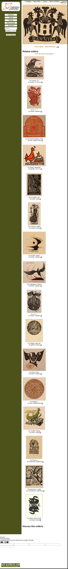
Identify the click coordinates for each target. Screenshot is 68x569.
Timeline (45, 1)
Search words (11, 23)
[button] (8, 31)
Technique (11, 25)
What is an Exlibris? (55, 1)
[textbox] (11, 28)
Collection (11, 15)
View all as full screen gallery (44, 53)
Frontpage (28, 1)
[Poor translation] (6, 542)
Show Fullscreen (50, 46)
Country (10, 20)
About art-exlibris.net (64, 2)
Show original (39, 46)
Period (11, 17)
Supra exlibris (36, 1)
